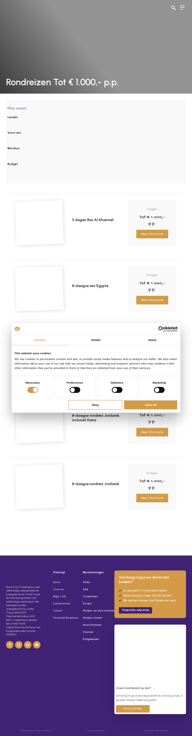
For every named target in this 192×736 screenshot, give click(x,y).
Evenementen (61, 603)
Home (56, 582)
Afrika (86, 582)
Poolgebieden (91, 639)
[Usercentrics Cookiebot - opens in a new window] (161, 329)
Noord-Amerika (92, 624)
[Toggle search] (173, 8)
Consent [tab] (40, 339)
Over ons (58, 589)
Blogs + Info (59, 596)
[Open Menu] (182, 8)
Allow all (150, 404)
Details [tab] (96, 339)
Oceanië (88, 632)
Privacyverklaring (96, 730)
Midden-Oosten (92, 617)
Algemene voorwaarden (156, 730)
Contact (57, 610)
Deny (95, 404)
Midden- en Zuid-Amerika (95, 610)
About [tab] (152, 339)
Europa (87, 603)
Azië (85, 589)
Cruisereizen (90, 596)
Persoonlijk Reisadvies (65, 617)
